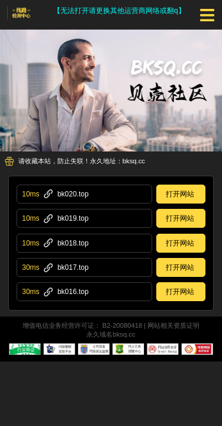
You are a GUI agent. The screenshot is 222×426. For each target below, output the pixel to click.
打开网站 (180, 194)
